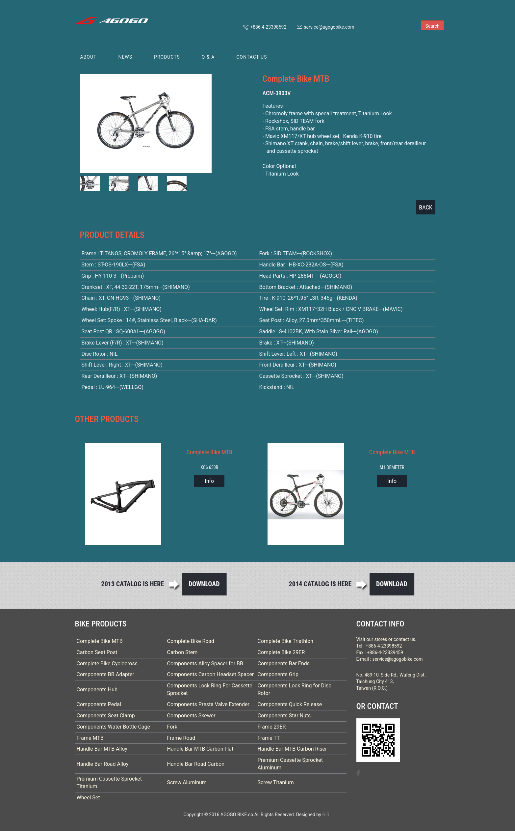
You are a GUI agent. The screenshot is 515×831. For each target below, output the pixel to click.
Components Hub (97, 689)
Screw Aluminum (187, 782)
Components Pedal (99, 704)
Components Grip (278, 674)
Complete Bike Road (191, 641)
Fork (172, 727)
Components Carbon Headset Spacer (210, 674)
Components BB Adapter (106, 674)
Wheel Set (88, 797)
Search (432, 26)
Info (209, 481)
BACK (425, 207)
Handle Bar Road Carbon (196, 764)
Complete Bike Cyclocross (107, 663)
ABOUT (88, 57)
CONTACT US (251, 57)
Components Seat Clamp (106, 715)
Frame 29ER (272, 727)
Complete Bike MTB (100, 641)
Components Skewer (191, 715)
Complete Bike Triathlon (285, 641)
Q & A (208, 57)
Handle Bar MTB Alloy (102, 749)
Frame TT (269, 738)
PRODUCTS (167, 57)
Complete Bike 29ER (281, 652)
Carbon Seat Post (97, 652)
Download (204, 584)
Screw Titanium (276, 782)
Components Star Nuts (284, 715)
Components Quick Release (290, 704)
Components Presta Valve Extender (208, 704)
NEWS (125, 57)
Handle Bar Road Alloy (103, 764)
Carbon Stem (182, 652)
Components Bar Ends (284, 663)
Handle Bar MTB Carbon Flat (200, 749)
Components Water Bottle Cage (113, 727)
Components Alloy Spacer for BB (205, 663)
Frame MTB (90, 738)
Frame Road (181, 738)
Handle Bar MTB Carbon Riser (292, 749)
